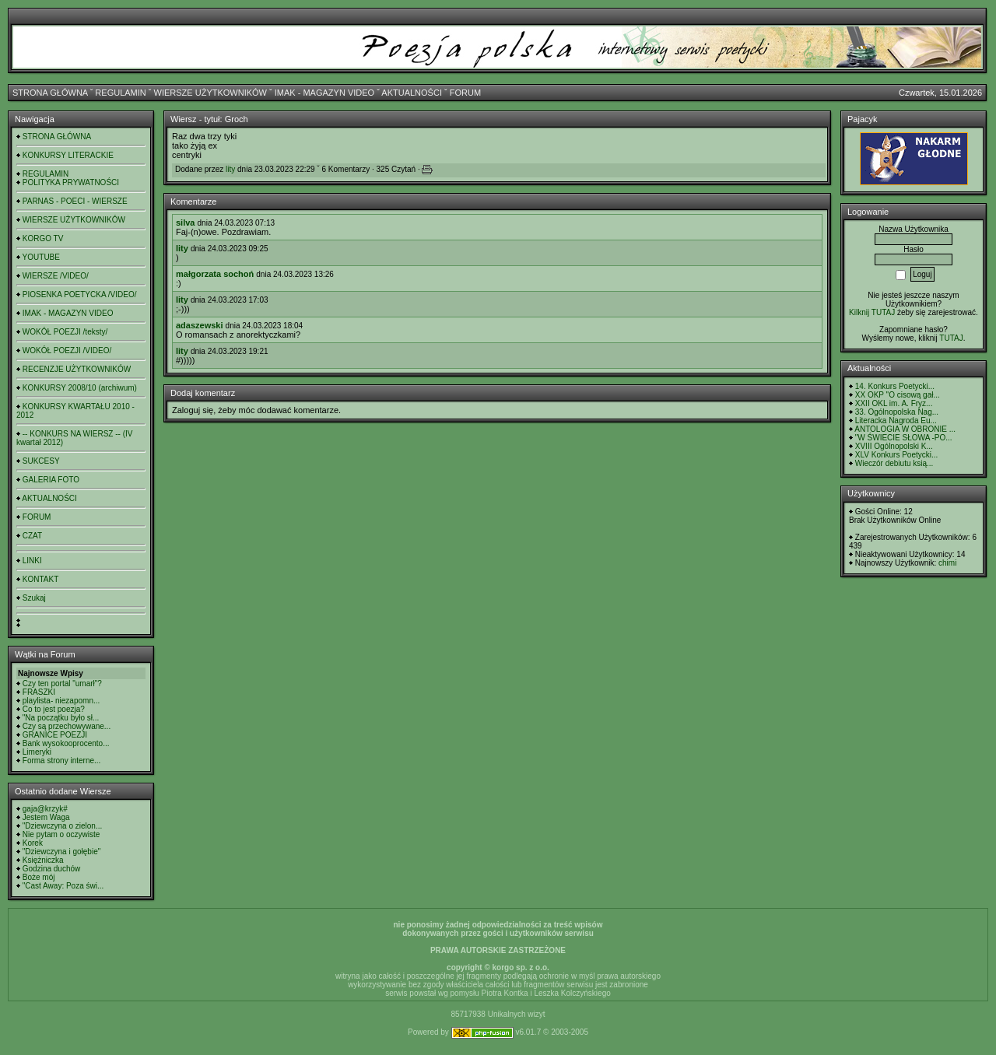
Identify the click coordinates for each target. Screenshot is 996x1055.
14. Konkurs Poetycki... (895, 386)
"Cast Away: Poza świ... (63, 886)
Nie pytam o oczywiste (61, 834)
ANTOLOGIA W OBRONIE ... (905, 429)
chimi (947, 563)
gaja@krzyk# (45, 808)
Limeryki (37, 752)
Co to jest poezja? (54, 709)
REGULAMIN (120, 92)
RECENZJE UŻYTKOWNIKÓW (77, 369)
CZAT (32, 535)
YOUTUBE (41, 257)
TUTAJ (951, 338)
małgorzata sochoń (215, 274)
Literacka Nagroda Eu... (896, 420)
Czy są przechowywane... (66, 726)
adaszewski (199, 325)
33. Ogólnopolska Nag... (896, 412)
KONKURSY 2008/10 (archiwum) (80, 388)
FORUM (465, 92)
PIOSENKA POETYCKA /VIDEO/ (80, 294)
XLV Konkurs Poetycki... (896, 454)
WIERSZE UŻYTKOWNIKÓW (210, 92)
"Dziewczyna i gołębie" (61, 851)
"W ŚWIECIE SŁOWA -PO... (903, 437)
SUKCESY (41, 461)
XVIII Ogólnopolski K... (894, 446)
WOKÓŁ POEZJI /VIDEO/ (67, 350)
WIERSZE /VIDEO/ (56, 276)
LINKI (32, 560)
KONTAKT (40, 579)
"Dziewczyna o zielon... (62, 826)
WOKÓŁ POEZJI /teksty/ (65, 332)
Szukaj (34, 598)
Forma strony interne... (62, 760)
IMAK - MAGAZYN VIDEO (324, 92)
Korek (33, 843)
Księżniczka (43, 860)
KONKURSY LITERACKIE (68, 155)
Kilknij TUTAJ (872, 312)
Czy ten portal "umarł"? (62, 683)
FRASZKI (39, 692)
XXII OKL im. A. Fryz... (894, 403)
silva (185, 222)
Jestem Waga (46, 817)
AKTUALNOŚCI (411, 92)
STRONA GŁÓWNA (50, 92)
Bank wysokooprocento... (66, 743)
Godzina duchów (52, 868)
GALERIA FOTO (51, 479)
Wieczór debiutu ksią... (894, 463)
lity (230, 169)
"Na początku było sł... (61, 717)
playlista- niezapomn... (61, 700)
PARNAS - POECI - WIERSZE (75, 201)
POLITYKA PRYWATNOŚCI (71, 182)
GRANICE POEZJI (55, 735)
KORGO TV (43, 238)
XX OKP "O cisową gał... (897, 395)
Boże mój (39, 877)
